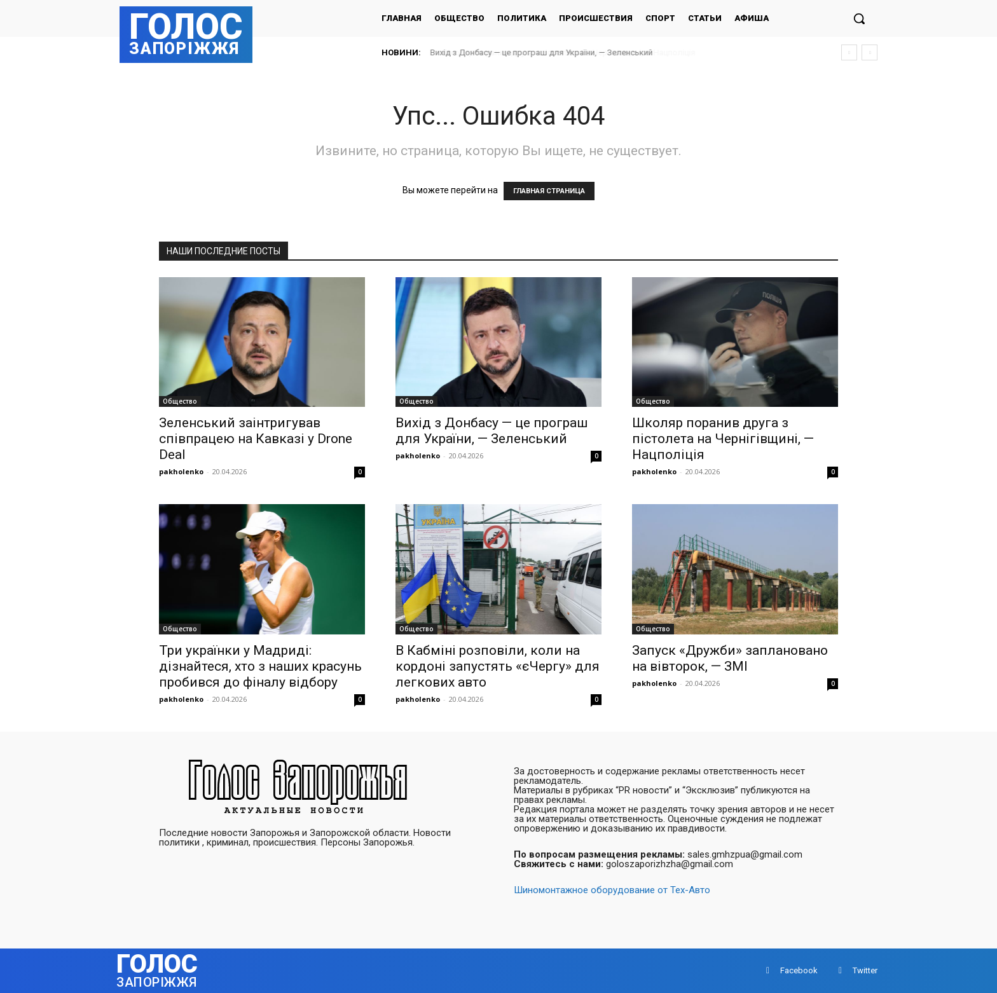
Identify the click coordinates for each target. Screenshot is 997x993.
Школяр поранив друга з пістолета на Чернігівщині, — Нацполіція (723, 438)
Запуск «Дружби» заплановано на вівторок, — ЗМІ (730, 658)
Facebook (799, 970)
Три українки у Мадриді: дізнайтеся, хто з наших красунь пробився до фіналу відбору (260, 666)
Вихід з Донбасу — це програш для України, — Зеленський (541, 52)
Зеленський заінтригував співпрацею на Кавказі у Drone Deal (255, 438)
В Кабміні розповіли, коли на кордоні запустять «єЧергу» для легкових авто (497, 666)
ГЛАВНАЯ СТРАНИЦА (549, 191)
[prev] (849, 52)
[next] (869, 52)
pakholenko (181, 471)
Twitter (865, 970)
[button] (859, 18)
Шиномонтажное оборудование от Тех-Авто (612, 890)
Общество (180, 401)
